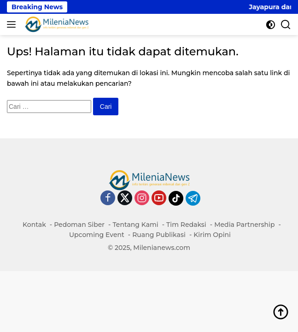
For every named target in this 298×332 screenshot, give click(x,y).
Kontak (34, 224)
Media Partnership (244, 224)
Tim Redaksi (186, 224)
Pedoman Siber (79, 224)
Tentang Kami (135, 224)
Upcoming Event (96, 235)
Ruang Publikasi (159, 235)
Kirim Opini (212, 235)
